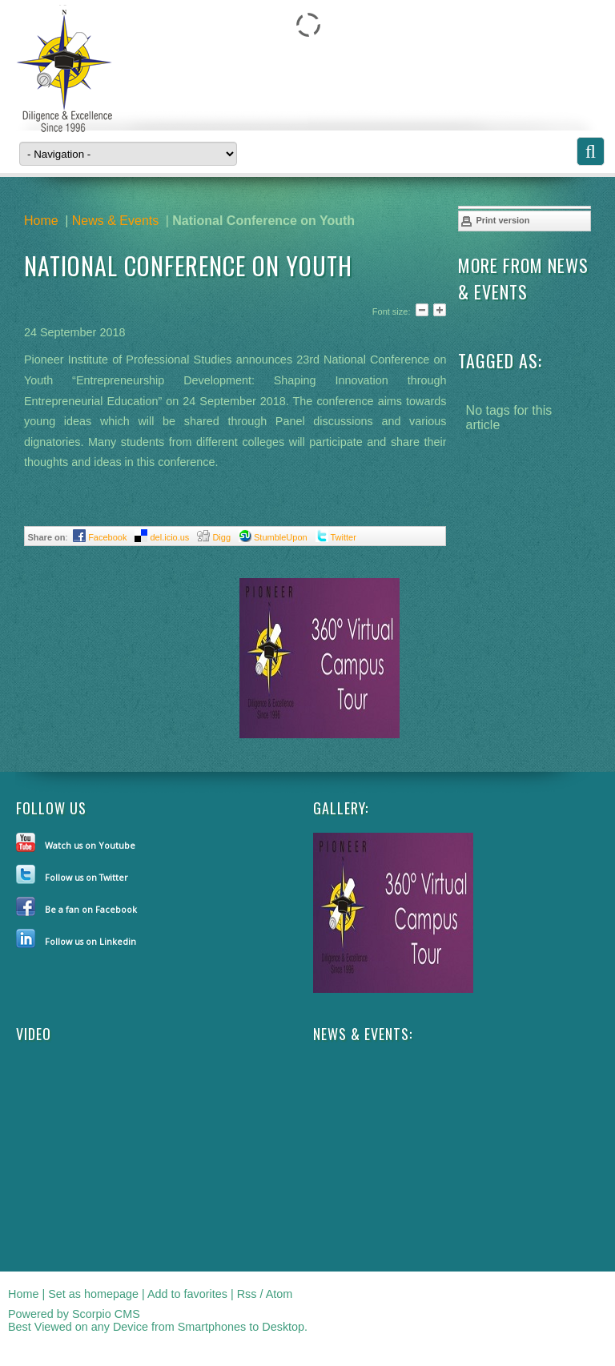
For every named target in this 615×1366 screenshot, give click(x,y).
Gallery (339, 808)
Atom (279, 1294)
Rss (247, 1294)
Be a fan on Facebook (91, 909)
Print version (494, 221)
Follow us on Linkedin (90, 941)
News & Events (115, 220)
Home (41, 220)
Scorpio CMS (106, 1314)
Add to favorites (187, 1294)
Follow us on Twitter (86, 877)
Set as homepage (93, 1294)
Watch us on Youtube (90, 845)
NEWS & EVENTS (361, 1033)
